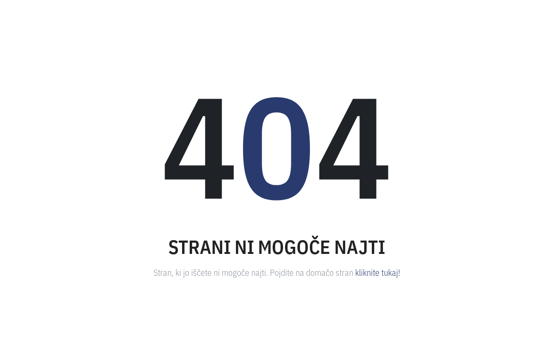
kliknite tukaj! (377, 272)
